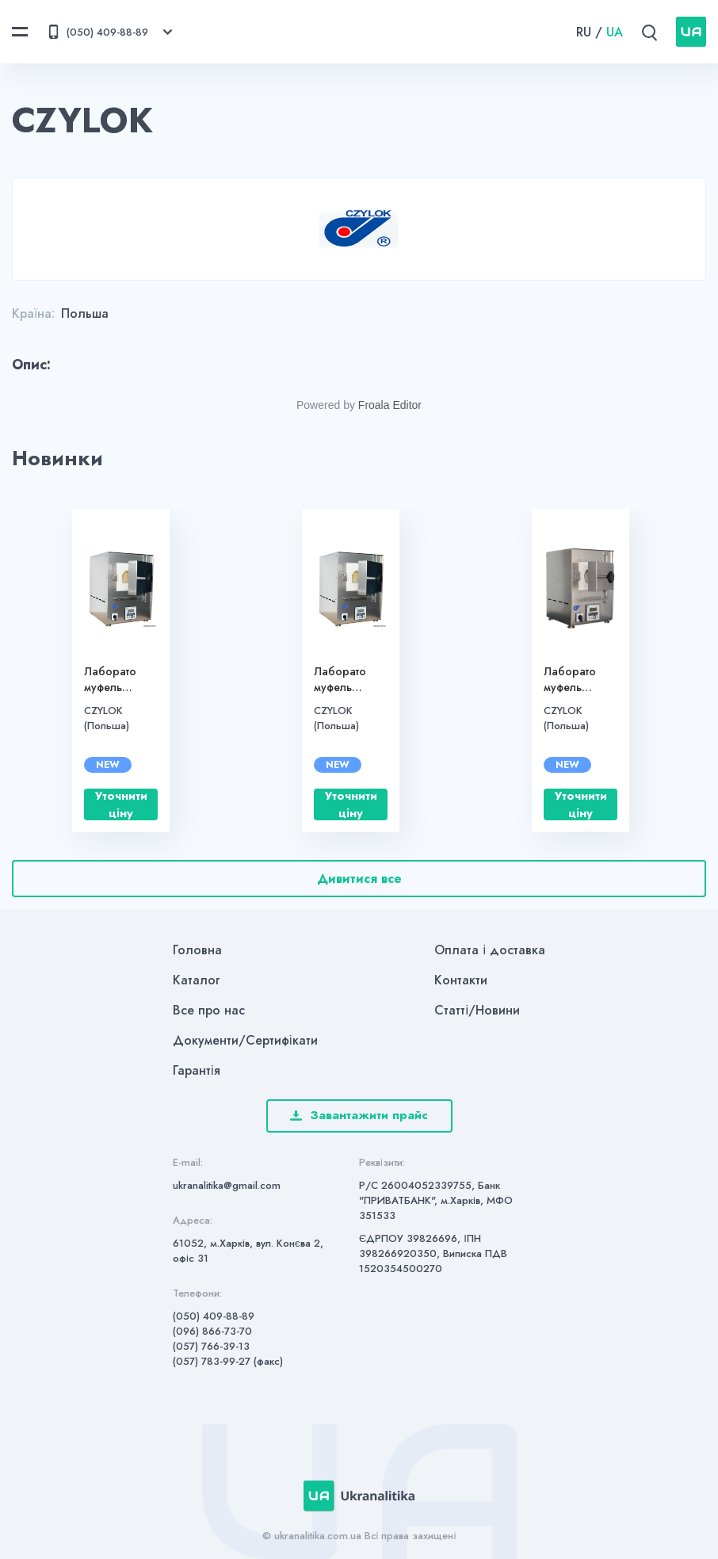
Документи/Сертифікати (245, 1040)
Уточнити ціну (121, 804)
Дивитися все (359, 878)
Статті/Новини (477, 1010)
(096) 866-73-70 (212, 1331)
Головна (197, 950)
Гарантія (196, 1070)
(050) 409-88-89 (213, 1316)
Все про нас (209, 1010)
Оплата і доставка (489, 950)
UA (614, 32)
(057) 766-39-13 (211, 1346)
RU (583, 32)
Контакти (460, 980)
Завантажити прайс (359, 1115)
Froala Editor (390, 405)
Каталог (196, 980)
